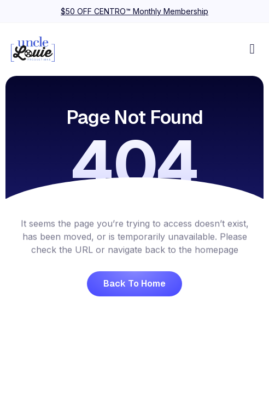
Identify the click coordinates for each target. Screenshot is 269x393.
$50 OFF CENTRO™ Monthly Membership (134, 11)
